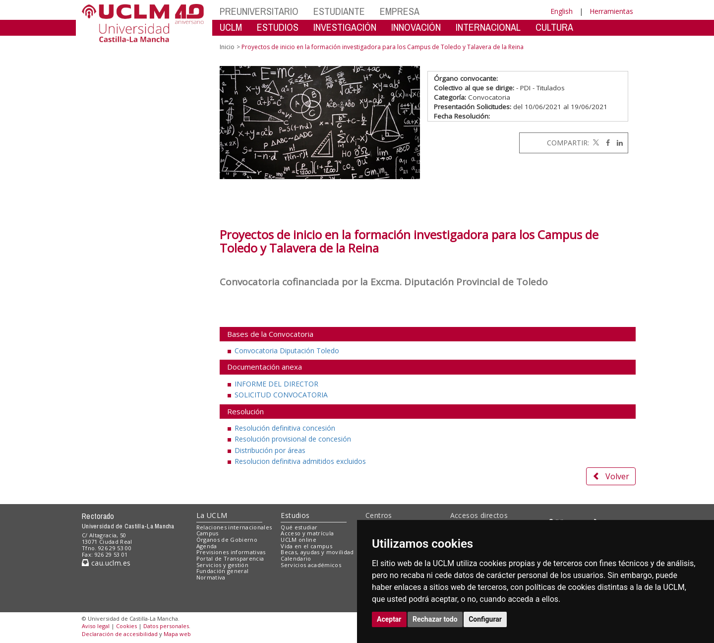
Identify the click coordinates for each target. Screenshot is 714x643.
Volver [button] (611, 476)
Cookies (126, 626)
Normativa (211, 577)
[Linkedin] (617, 142)
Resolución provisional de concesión (293, 439)
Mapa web (177, 634)
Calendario (296, 558)
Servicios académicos (311, 565)
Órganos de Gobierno (226, 539)
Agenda (206, 546)
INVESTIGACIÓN (344, 27)
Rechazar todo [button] (435, 619)
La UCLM (212, 515)
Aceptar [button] (389, 619)
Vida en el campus (306, 546)
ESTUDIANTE (339, 11)
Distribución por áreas (270, 450)
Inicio (227, 47)
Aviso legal (96, 626)
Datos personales (166, 626)
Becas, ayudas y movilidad (317, 552)
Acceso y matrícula (307, 533)
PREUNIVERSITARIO (259, 11)
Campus (207, 533)
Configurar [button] (485, 619)
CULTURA (554, 27)
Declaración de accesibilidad (120, 634)
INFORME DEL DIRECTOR (276, 383)
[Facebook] (605, 142)
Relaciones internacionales (234, 527)
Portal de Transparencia (230, 558)
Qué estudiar (299, 527)
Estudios (295, 515)
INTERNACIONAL (488, 27)
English (561, 11)
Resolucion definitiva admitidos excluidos (300, 461)
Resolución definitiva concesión (285, 428)
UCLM (231, 27)
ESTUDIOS (277, 27)
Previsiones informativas (231, 552)
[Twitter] (595, 142)
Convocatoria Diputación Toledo (287, 350)
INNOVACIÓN (416, 27)
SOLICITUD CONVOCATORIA (281, 394)
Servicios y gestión (222, 565)
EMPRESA (399, 11)
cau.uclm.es (106, 563)
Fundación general (222, 571)
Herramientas (611, 11)
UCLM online (298, 539)
